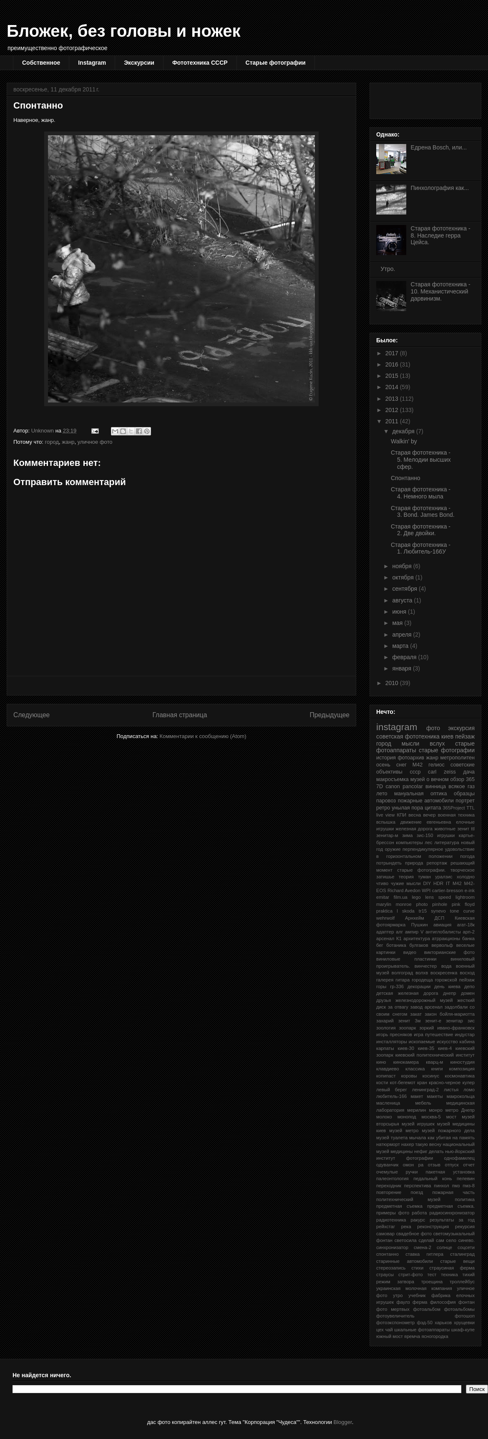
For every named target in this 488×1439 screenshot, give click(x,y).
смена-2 (422, 1247)
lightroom (465, 897)
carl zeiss (442, 772)
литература (446, 842)
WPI (426, 890)
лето (381, 794)
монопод (406, 1116)
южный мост (389, 1336)
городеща (422, 979)
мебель (423, 1102)
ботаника (396, 945)
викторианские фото (449, 952)
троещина (432, 1281)
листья (451, 1089)
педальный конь (432, 1178)
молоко (384, 1116)
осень (383, 765)
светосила (406, 1240)
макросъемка (392, 779)
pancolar (412, 786)
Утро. (388, 269)
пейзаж (465, 736)
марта (401, 645)
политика (465, 1199)
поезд (417, 1192)
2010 (392, 683)
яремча (412, 1336)
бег (379, 945)
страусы (385, 1274)
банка (468, 938)
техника (449, 1274)
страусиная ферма (452, 1267)
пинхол (441, 1185)
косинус (431, 1075)
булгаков (418, 945)
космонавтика (460, 1075)
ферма (420, 1302)
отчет (469, 1164)
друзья (383, 1000)
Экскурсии (139, 62)
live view (385, 814)
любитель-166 (391, 1096)
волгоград (402, 972)
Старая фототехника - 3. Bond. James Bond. (423, 511)
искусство (447, 1041)
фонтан (466, 1302)
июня (400, 611)
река (406, 1226)
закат (416, 1014)
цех (380, 1329)
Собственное (41, 62)
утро (397, 1295)
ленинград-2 (425, 1089)
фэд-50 (425, 1322)
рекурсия (465, 1226)
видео (409, 952)
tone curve (462, 910)
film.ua (401, 897)
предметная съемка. (451, 1206)
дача (469, 772)
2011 (392, 421)
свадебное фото (414, 1233)
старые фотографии (447, 750)
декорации (419, 986)
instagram (396, 727)
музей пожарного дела (448, 1130)
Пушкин (419, 924)
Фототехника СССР (200, 62)
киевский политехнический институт (435, 1054)
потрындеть (389, 862)
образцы (464, 794)
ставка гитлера (424, 1254)
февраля (405, 657)
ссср (415, 772)
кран (422, 1082)
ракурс (418, 1219)
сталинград (462, 1254)
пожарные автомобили (426, 801)
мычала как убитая (430, 1137)
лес (428, 842)
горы (381, 986)
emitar (382, 897)
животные (444, 828)
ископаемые (422, 1041)
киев (447, 736)
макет (416, 1096)
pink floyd (463, 904)
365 (470, 779)
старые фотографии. (421, 870)
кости (382, 1082)
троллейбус (462, 1281)
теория (406, 876)
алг (399, 931)
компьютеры (409, 842)
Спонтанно (405, 478)
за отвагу (398, 1006)
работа (419, 1212)
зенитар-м (387, 835)
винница (435, 786)
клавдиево (387, 1068)
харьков (443, 1322)
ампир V (414, 931)
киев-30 (406, 1048)
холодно (466, 876)
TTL (470, 807)
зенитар (454, 1020)
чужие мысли (405, 883)
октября (403, 577)
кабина (467, 1041)
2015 (392, 375)
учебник (416, 1295)
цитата (433, 808)
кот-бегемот (402, 1082)
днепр (449, 993)
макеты (435, 1096)
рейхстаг (385, 1226)
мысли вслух (423, 743)
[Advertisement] (181, 686)
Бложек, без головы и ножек (123, 31)
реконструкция (433, 1226)
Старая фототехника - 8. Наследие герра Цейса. (440, 235)
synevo (438, 910)
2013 (392, 398)
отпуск (451, 1164)
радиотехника (391, 1219)
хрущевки (464, 1322)
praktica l (387, 910)
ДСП (440, 918)
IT (448, 883)
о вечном (437, 779)
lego (416, 897)
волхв (421, 972)
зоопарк (407, 1027)
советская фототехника (408, 736)
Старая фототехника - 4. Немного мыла (420, 493)
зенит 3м (409, 1020)
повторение (388, 1192)
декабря (404, 431)
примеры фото (392, 1212)
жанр (68, 442)
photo (422, 904)
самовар (385, 1233)
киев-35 (426, 1048)
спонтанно (387, 1254)
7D (379, 786)
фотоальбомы (459, 1309)
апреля (402, 634)
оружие (393, 849)
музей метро (403, 1130)
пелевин (466, 1178)
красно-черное (444, 1082)
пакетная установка (450, 1171)
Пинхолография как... (440, 188)
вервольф (442, 945)
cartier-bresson (447, 890)
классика (415, 1068)
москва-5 (430, 1116)
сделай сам (431, 1240)
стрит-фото (410, 1274)
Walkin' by (404, 441)
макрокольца (461, 1096)
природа (414, 862)
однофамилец (459, 1158)
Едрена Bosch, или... (439, 147)
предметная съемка (399, 1206)
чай (388, 1329)
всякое (456, 786)
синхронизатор (392, 1247)
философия (443, 1302)
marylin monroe (394, 904)
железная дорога (414, 828)
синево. (466, 1240)
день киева (447, 986)
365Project (454, 807)
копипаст (386, 1075)
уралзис (443, 876)
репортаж (437, 862)
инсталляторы (391, 1041)
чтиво (382, 883)
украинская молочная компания (414, 1288)
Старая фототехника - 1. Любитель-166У (420, 548)
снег (401, 765)
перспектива (417, 1185)
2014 (392, 387)
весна (414, 814)
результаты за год (452, 1219)
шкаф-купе (463, 1329)
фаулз (403, 1302)
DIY (427, 883)
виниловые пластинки (406, 958)
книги (437, 1068)
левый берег (391, 1089)
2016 (392, 364)
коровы (409, 1075)
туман (424, 876)
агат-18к (466, 924)
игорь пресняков (394, 1034)
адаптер (385, 931)
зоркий (426, 1027)
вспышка (385, 821)
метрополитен (457, 758)
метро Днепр (460, 1110)
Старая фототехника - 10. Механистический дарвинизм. (440, 291)
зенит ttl (466, 828)
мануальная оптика (420, 794)
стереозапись (390, 1267)
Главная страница (179, 714)
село (451, 1240)
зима (407, 835)
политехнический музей (408, 1199)
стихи (418, 1267)
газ (471, 786)
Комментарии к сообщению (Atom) (203, 736)
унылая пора (407, 808)
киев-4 (445, 1048)
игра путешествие (433, 1034)
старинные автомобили (404, 1261)
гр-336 (397, 986)
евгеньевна (439, 821)
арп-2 (469, 931)
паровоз (386, 801)
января (402, 668)
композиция (462, 1068)
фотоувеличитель (395, 1315)
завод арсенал (426, 1006)
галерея (384, 979)
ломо (469, 1089)
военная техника (456, 814)
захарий (385, 1020)
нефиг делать (429, 1151)
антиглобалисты (442, 931)
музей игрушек (418, 1123)
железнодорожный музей (424, 1000)
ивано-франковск (456, 1027)
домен (468, 993)
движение (411, 821)
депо (469, 986)
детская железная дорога (407, 993)
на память (464, 1137)
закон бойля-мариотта (450, 1014)
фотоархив (410, 758)
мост (451, 1116)
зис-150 (425, 835)
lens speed (438, 897)
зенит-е (433, 1020)
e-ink (470, 890)
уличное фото (95, 442)
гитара (402, 979)
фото (433, 728)
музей (417, 779)
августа (403, 600)
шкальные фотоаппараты (422, 1329)
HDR (438, 883)
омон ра (413, 1164)
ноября (402, 566)
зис (471, 1020)
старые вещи (457, 1261)
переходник (388, 1185)
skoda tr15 (414, 910)
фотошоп (465, 1315)
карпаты (385, 1048)
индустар (465, 1034)
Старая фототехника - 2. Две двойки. (420, 530)
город (52, 442)
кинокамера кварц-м (418, 1062)
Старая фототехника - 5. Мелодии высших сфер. (421, 459)
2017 (392, 353)
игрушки (446, 835)
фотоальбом (426, 1309)
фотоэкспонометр (395, 1322)
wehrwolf (385, 918)
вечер (429, 814)
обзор (457, 779)
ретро (383, 808)
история (386, 758)
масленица (388, 1102)
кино (381, 1062)
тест (431, 1274)
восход (467, 972)
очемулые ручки (397, 1171)
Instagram (92, 62)
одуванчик (387, 1164)
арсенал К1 (389, 938)
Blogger (343, 1422)
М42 (418, 765)
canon (393, 786)
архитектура (416, 938)
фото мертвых (393, 1309)
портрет (465, 801)
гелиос (436, 765)
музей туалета (392, 1137)
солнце (444, 1247)
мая (398, 623)
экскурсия (461, 728)
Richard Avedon (403, 890)
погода (467, 856)
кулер (469, 1082)
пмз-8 (469, 1185)
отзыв (434, 1164)
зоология (385, 1027)
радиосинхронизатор (452, 1212)
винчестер (426, 966)
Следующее (31, 714)
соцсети (466, 1247)
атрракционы (446, 938)
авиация (442, 924)
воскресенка (443, 972)
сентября (405, 588)
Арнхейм (414, 918)
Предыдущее (330, 714)
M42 (457, 883)
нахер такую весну (421, 1144)
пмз (456, 1185)
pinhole (439, 904)
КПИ (402, 814)
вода (446, 966)
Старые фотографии (276, 62)
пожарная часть (454, 1192)
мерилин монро (425, 1110)
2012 (392, 410)
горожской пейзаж (455, 979)
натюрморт (388, 1144)
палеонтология (392, 1178)
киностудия (462, 1062)
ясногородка (434, 1336)
